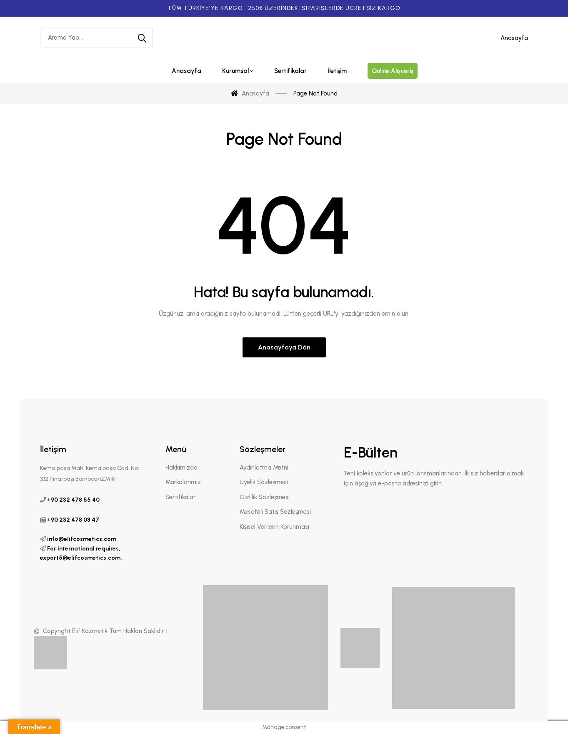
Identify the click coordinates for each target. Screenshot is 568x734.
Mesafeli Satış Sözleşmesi (275, 511)
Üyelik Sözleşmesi (264, 482)
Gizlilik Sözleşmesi (265, 497)
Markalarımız (183, 482)
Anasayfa (514, 38)
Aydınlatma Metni (264, 467)
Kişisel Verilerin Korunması (274, 526)
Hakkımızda (181, 467)
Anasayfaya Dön (284, 347)
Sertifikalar (180, 497)
